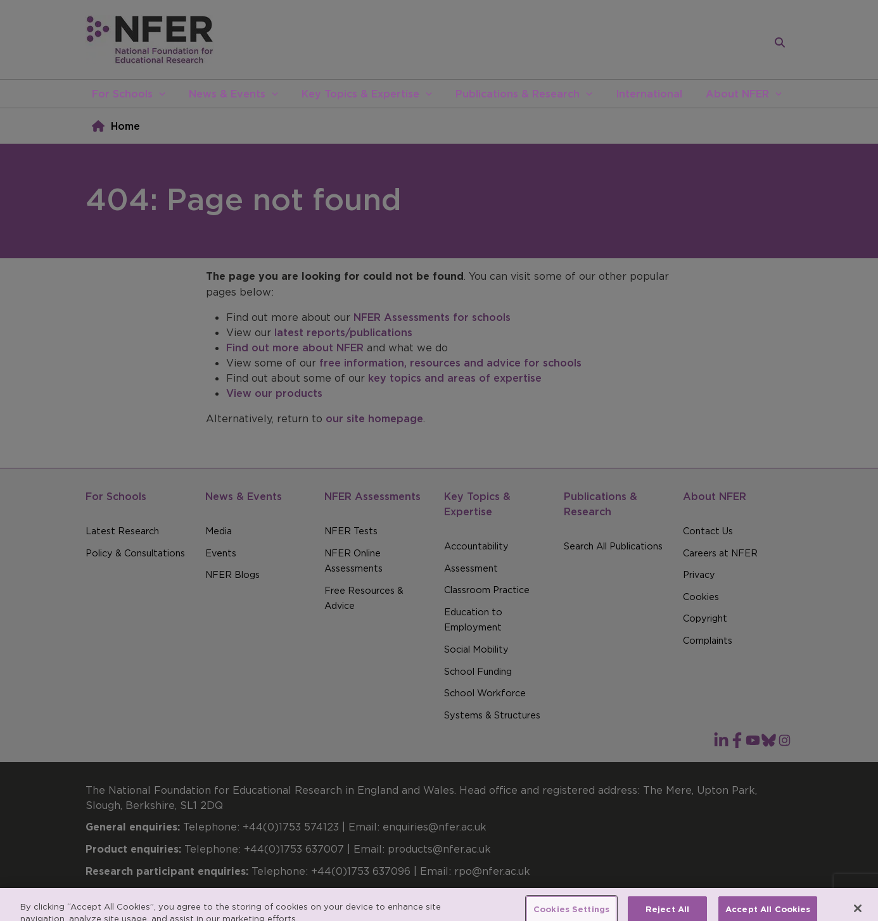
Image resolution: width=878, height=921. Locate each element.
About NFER (737, 93)
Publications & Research (517, 93)
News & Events (227, 93)
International (649, 93)
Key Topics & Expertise (360, 93)
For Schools (122, 93)
